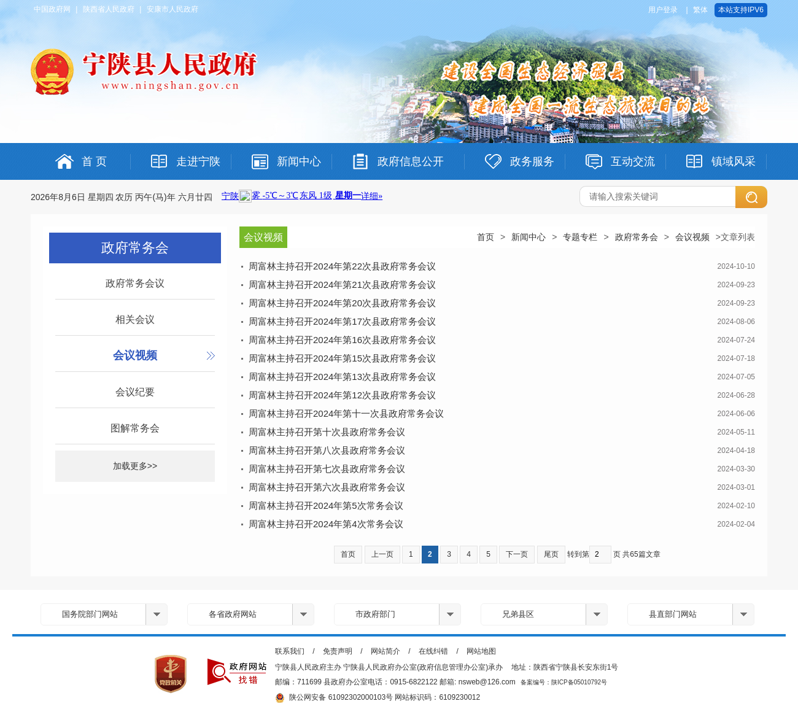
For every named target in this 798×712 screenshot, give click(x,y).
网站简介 (385, 651)
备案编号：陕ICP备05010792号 (564, 682)
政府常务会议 (135, 283)
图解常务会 (135, 428)
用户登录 (663, 10)
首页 (485, 237)
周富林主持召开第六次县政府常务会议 (327, 487)
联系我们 (289, 651)
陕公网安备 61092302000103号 (334, 698)
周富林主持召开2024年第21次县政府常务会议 (342, 284)
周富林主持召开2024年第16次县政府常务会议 (342, 340)
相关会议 (135, 319)
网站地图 (481, 651)
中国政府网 (52, 9)
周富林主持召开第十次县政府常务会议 (327, 432)
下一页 (517, 554)
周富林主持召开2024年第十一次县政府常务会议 (346, 413)
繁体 (700, 10)
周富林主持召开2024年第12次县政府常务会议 (342, 395)
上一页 (382, 554)
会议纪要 (135, 392)
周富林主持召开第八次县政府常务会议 (327, 450)
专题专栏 (580, 237)
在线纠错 (433, 651)
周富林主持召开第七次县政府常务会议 (327, 468)
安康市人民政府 (172, 9)
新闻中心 (528, 237)
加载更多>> (135, 466)
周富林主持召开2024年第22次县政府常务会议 (342, 266)
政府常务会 (636, 237)
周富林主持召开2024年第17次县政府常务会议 (342, 321)
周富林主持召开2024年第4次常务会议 (326, 524)
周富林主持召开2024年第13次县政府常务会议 (342, 376)
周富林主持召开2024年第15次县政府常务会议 (342, 358)
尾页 (551, 554)
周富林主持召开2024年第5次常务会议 (326, 505)
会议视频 (135, 355)
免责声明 (337, 651)
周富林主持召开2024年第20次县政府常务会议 (342, 303)
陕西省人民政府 (108, 9)
